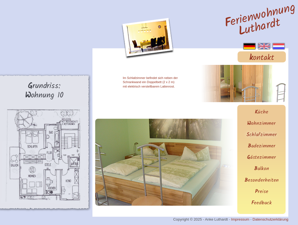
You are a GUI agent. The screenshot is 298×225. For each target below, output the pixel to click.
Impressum (240, 219)
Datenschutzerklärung (270, 219)
